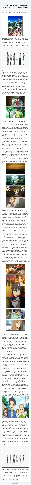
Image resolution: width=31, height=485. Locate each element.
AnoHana (5, 479)
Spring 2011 (15, 479)
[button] (29, 2)
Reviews (9, 479)
